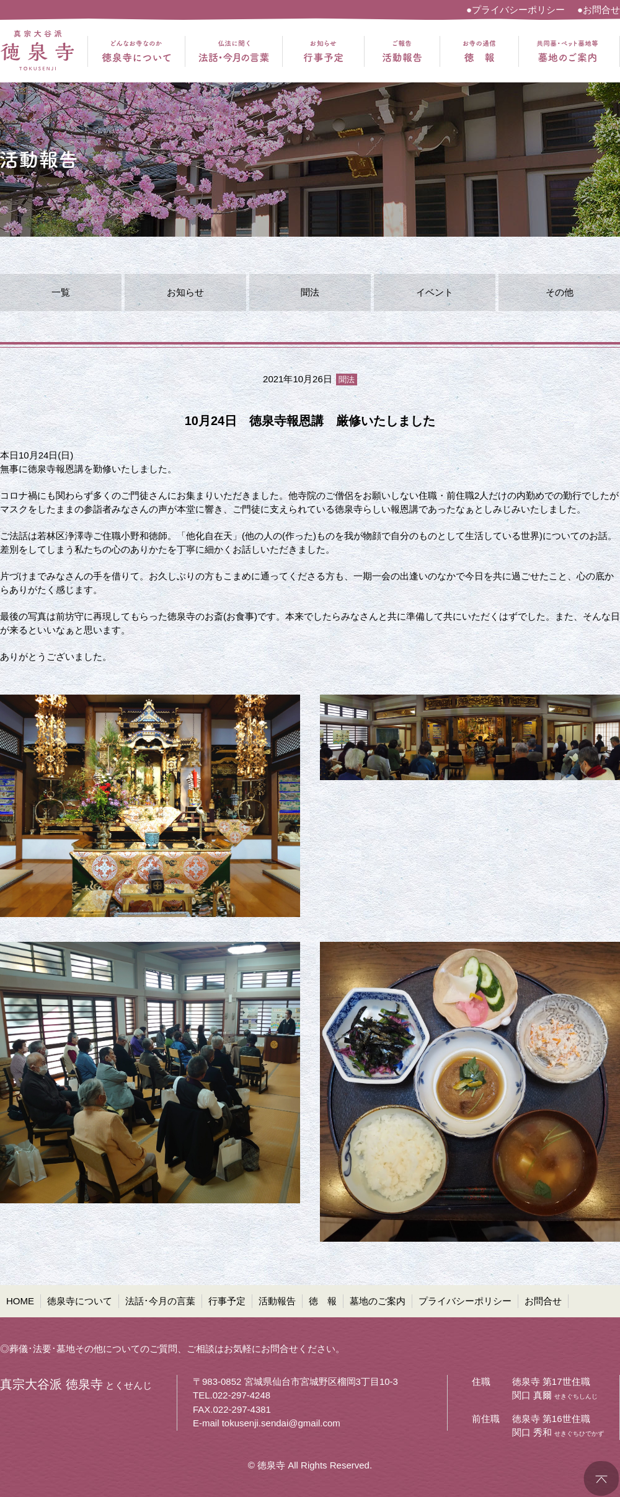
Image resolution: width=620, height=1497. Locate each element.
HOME (20, 1301)
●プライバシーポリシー (515, 9)
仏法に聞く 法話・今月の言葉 (233, 51)
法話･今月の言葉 (160, 1301)
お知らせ (185, 292)
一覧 (60, 292)
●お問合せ (598, 9)
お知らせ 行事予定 (323, 51)
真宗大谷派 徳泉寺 (37, 51)
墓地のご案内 (377, 1301)
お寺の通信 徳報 (479, 51)
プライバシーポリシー (465, 1301)
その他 (560, 292)
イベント (434, 292)
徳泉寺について (79, 1301)
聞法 (310, 292)
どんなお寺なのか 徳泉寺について (136, 51)
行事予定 (227, 1301)
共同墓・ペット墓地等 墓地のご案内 (567, 51)
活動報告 (277, 1301)
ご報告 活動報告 (402, 51)
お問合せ (543, 1301)
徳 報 (323, 1301)
